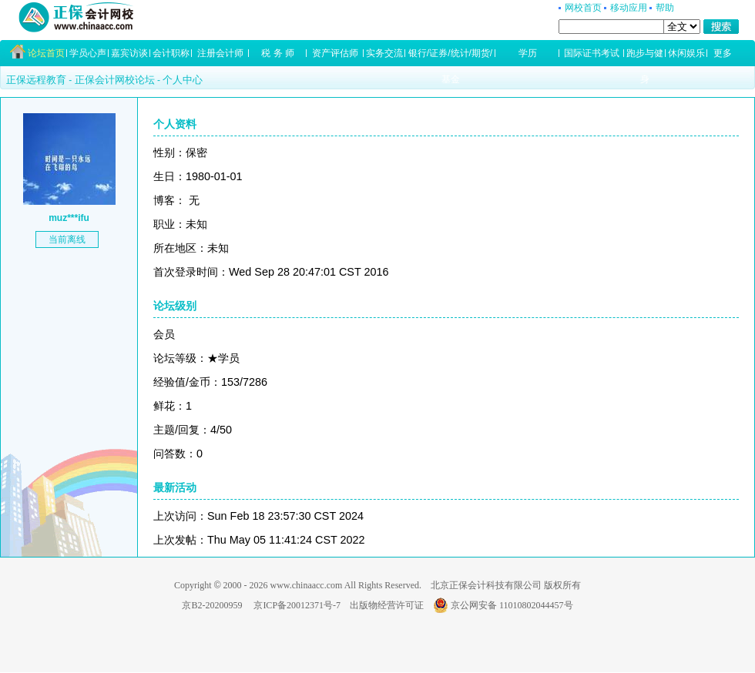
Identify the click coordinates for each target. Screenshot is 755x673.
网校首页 (583, 7)
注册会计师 (220, 53)
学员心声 (87, 53)
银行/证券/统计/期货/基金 (450, 57)
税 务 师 (277, 53)
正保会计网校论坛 (115, 79)
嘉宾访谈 (129, 53)
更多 (722, 53)
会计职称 (171, 53)
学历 (527, 53)
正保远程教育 (36, 79)
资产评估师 (335, 53)
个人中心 (183, 79)
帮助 (665, 7)
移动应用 (628, 7)
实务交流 (384, 53)
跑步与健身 (644, 57)
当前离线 (67, 239)
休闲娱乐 (686, 53)
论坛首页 (46, 53)
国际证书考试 (591, 53)
